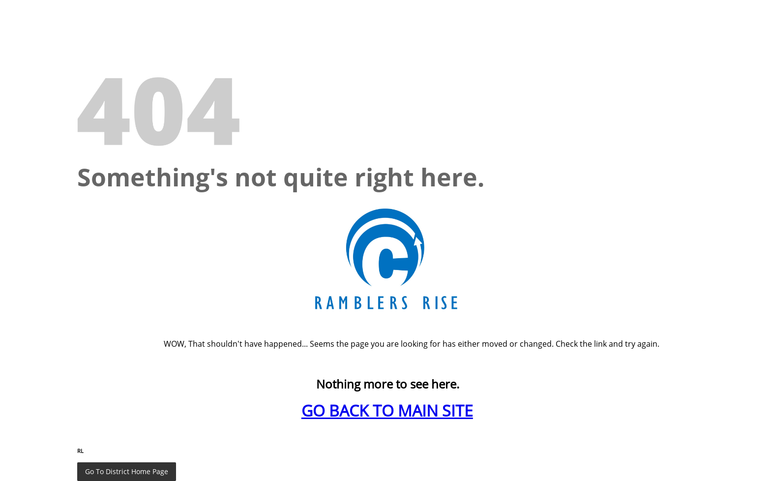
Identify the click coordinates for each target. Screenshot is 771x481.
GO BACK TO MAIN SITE (387, 410)
